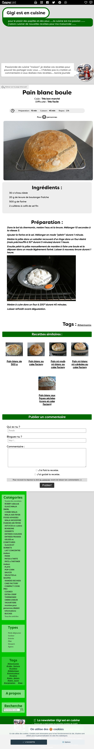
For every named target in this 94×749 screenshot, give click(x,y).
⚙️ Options (66, 742)
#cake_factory (13, 666)
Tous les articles (11, 616)
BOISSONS (9, 528)
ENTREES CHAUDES (13, 534)
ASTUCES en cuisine (13, 526)
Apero (10, 646)
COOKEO (9, 591)
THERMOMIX (10, 597)
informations (10, 611)
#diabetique (13, 671)
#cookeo (13, 668)
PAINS (7, 556)
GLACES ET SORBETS (8, 546)
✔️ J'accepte (29, 742)
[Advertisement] (47, 45)
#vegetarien (9, 683)
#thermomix (13, 664)
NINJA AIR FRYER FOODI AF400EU (11, 516)
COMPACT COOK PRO (11, 587)
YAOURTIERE (10, 602)
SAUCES (8, 572)
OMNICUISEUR (11, 600)
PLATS (7, 567)
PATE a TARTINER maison (11, 562)
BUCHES (8, 613)
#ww (20, 683)
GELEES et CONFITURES (9, 540)
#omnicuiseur (13, 673)
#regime (13, 676)
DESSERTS (9, 531)
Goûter (11, 635)
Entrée (11, 638)
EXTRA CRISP (10, 594)
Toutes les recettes (13, 501)
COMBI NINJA (11, 512)
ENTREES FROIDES (13, 537)
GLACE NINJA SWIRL (10, 508)
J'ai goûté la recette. (47, 474)
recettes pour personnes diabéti (11, 606)
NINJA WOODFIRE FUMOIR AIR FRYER (12, 521)
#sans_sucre (13, 680)
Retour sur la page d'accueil (16, 87)
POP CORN (9, 569)
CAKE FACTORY (11, 583)
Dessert (11, 644)
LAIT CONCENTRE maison (11, 551)
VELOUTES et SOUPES (9, 576)
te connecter (45, 480)
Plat (10, 641)
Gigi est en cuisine (26, 13)
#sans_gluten (13, 678)
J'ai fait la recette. (47, 470)
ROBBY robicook (12, 504)
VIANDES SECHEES (13, 580)
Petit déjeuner (14, 633)
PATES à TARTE (11, 559)
